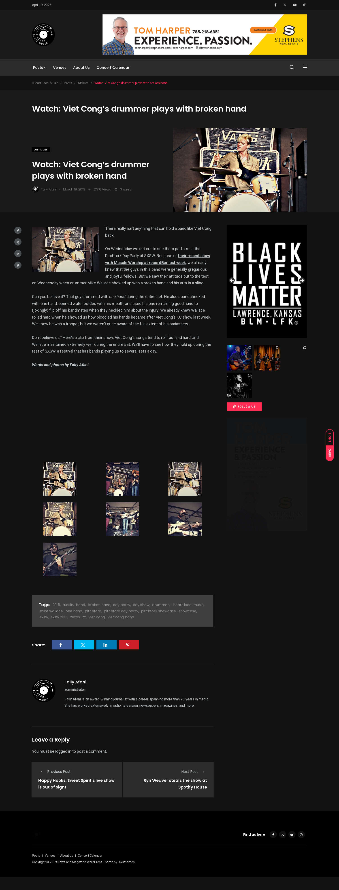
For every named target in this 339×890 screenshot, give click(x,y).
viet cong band (121, 617)
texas (75, 617)
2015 (56, 604)
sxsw (44, 617)
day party (121, 604)
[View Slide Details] (267, 281)
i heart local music (188, 604)
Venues (59, 67)
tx (84, 617)
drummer (160, 604)
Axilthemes (127, 862)
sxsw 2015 (59, 617)
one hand (74, 611)
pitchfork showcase (158, 611)
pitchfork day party (121, 611)
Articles (41, 149)
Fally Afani (75, 682)
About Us (81, 67)
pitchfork (93, 611)
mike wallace (51, 611)
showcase (187, 611)
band (80, 604)
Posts (38, 67)
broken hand (99, 604)
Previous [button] (232, 280)
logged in (63, 751)
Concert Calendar (112, 67)
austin (68, 604)
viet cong (97, 617)
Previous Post (54, 771)
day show (141, 604)
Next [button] (301, 280)
